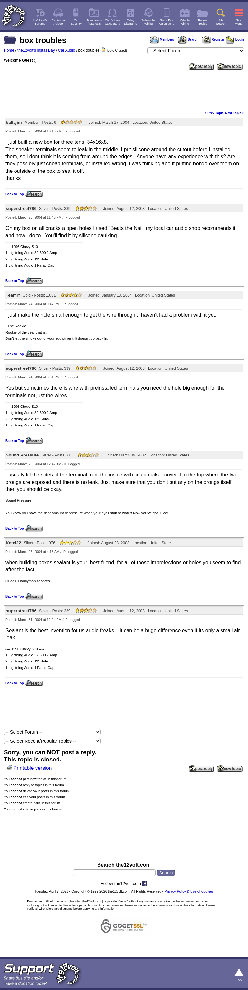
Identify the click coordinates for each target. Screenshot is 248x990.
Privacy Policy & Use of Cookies (189, 891)
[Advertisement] (124, 89)
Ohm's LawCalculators (112, 22)
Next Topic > (234, 113)
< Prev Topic (214, 113)
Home (9, 50)
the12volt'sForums (40, 22)
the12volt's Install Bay (36, 50)
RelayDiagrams (130, 22)
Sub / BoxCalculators (166, 22)
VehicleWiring (185, 22)
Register (213, 39)
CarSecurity (76, 22)
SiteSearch (221, 22)
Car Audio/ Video (58, 22)
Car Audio (66, 50)
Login (235, 39)
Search (188, 39)
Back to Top (14, 194)
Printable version (32, 768)
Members (162, 39)
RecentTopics (203, 22)
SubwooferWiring (148, 22)
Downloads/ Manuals (94, 22)
